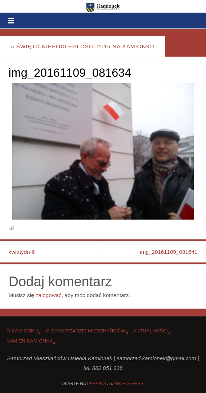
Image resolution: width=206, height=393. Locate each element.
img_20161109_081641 (169, 252)
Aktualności (150, 331)
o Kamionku (22, 331)
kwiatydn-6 (22, 252)
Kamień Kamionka (29, 341)
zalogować (49, 295)
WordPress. (129, 383)
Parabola (98, 383)
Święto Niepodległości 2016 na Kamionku (82, 46)
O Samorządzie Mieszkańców (85, 331)
